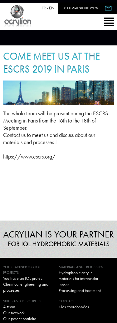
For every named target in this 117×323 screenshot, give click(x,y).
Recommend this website (82, 8)
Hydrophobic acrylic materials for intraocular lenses (78, 278)
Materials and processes (81, 266)
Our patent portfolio (19, 318)
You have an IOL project (23, 278)
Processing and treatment (80, 290)
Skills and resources (22, 301)
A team (9, 307)
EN (52, 8)
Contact (67, 301)
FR (44, 8)
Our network (14, 312)
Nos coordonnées (74, 307)
